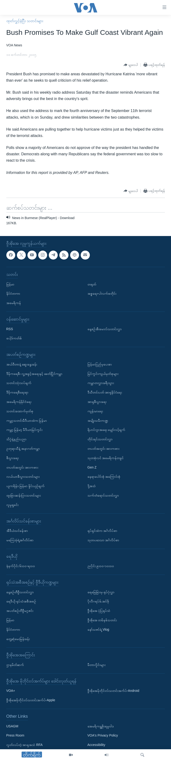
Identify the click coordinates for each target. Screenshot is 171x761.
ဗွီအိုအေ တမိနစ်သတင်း (102, 620)
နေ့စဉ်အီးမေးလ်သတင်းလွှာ (104, 329)
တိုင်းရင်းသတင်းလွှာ (100, 439)
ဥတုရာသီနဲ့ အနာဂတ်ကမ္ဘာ (23, 448)
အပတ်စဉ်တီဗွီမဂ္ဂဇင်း (19, 611)
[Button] (131, 65)
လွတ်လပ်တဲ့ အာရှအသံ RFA (24, 745)
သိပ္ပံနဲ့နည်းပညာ (16, 439)
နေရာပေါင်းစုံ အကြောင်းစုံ (104, 476)
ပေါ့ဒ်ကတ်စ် (14, 338)
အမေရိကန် (13, 303)
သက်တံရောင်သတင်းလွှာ (103, 495)
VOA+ (10, 691)
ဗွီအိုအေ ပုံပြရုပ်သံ (98, 611)
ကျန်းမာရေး (95, 411)
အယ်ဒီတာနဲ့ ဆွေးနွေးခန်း (21, 364)
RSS (9, 329)
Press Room (15, 735)
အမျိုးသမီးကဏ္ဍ (97, 420)
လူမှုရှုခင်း (12, 504)
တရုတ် (91, 284)
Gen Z (92, 467)
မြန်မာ (10, 284)
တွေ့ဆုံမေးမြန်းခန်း (18, 639)
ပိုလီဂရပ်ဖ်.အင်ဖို (98, 601)
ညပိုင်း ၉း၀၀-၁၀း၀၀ (100, 566)
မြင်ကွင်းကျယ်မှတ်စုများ (102, 373)
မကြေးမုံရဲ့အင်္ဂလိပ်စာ (20, 540)
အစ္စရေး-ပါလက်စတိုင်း (102, 293)
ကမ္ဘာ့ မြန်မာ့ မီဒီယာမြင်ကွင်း (24, 430)
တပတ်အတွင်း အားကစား (22, 467)
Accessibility (96, 745)
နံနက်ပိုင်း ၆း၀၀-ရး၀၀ (20, 566)
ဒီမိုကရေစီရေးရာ (17, 392)
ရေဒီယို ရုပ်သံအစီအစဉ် (21, 601)
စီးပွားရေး (12, 458)
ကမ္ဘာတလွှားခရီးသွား (100, 383)
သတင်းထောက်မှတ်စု (19, 411)
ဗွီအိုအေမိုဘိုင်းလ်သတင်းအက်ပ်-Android (113, 691)
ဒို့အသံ (91, 486)
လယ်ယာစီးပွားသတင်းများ (23, 476)
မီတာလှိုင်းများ (96, 665)
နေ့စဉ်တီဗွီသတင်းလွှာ (20, 592)
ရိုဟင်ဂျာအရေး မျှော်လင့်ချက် (106, 430)
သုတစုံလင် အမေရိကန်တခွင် (105, 458)
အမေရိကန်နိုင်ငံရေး (18, 402)
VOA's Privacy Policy (102, 735)
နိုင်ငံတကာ (13, 293)
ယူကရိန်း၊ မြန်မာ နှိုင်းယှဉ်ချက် (25, 486)
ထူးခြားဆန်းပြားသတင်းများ (23, 495)
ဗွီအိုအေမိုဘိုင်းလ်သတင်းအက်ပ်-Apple (30, 700)
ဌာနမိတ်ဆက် (15, 665)
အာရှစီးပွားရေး (96, 402)
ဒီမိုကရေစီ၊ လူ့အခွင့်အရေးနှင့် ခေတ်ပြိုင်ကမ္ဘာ (34, 373)
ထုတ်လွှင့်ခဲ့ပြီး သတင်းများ (24, 21)
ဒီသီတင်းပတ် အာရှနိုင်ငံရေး (104, 392)
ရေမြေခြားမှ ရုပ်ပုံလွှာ (101, 592)
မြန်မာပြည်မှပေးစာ (99, 364)
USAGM (12, 726)
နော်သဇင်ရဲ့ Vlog (98, 629)
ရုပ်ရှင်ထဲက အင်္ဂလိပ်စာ (102, 531)
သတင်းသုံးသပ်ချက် (18, 383)
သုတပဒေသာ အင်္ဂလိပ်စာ (103, 540)
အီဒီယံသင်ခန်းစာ (17, 531)
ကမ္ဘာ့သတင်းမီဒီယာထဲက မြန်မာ (26, 420)
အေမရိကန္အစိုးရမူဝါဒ (100, 726)
